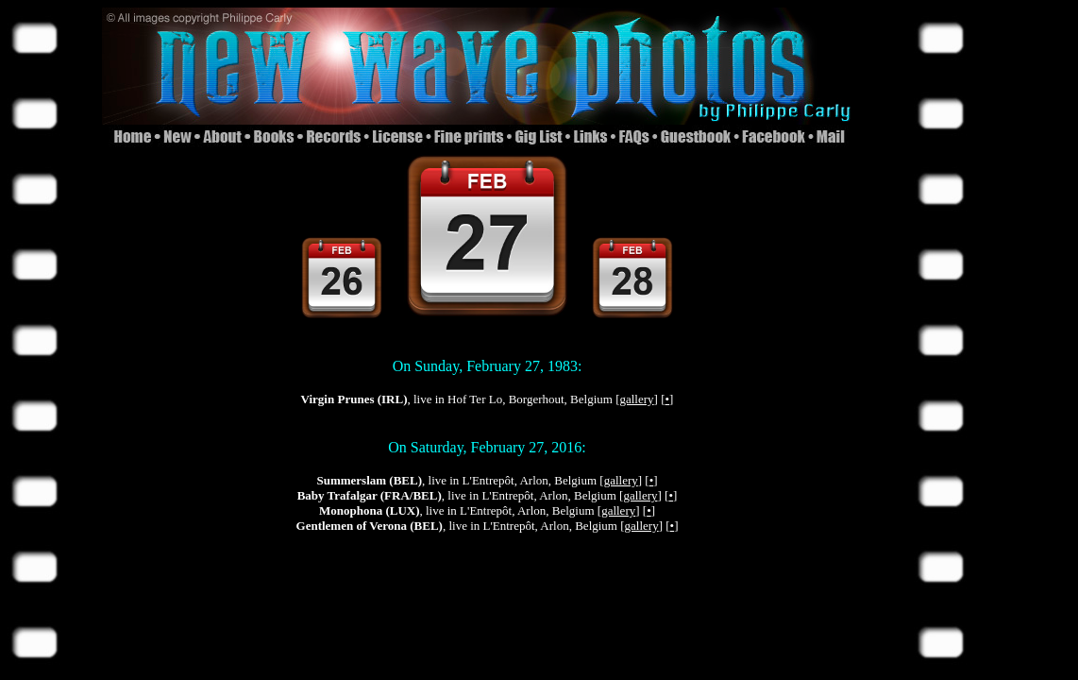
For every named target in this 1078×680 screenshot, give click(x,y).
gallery (636, 399)
